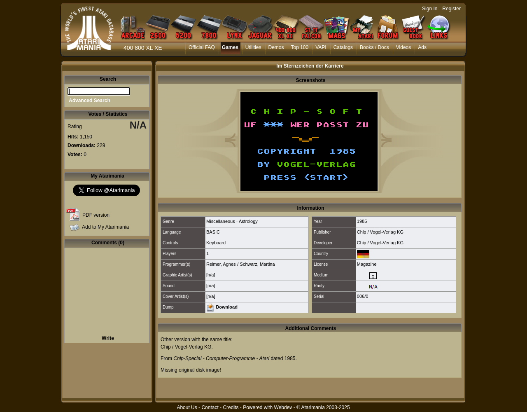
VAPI (320, 47)
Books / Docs (374, 47)
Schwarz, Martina (257, 264)
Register (451, 9)
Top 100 (300, 47)
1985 (362, 221)
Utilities (253, 47)
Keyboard (216, 242)
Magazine (367, 264)
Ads (422, 47)
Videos (403, 47)
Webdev (283, 407)
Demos (276, 47)
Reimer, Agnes (221, 264)
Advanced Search (89, 100)
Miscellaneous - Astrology (232, 221)
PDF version (96, 215)
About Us (187, 407)
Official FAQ (202, 47)
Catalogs (343, 47)
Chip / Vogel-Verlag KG (380, 231)
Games (230, 47)
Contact (209, 407)
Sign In (429, 9)
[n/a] (210, 274)
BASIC (213, 231)
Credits (230, 407)
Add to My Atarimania (105, 227)
